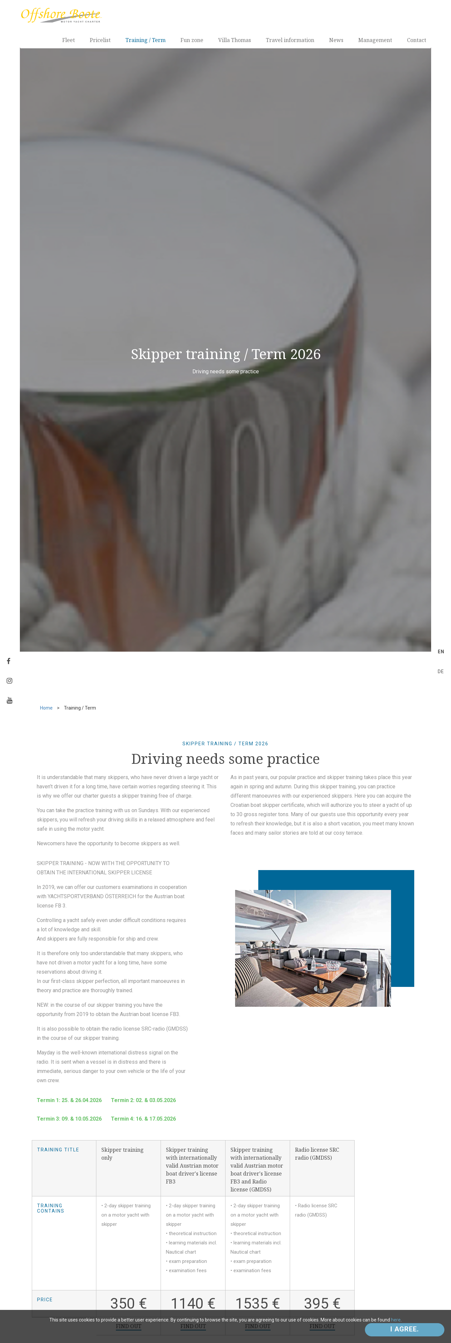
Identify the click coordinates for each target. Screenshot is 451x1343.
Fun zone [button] (191, 40)
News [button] (336, 40)
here (396, 1319)
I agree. (404, 1329)
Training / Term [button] (145, 40)
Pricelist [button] (100, 40)
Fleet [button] (68, 40)
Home (46, 708)
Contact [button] (416, 40)
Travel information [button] (290, 40)
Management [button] (375, 40)
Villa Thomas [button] (234, 40)
